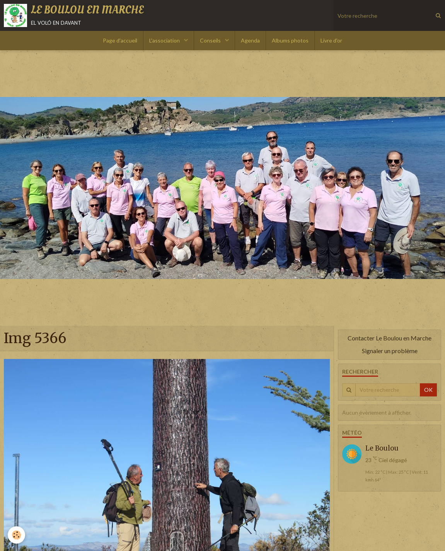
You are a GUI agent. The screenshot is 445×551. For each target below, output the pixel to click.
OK (428, 389)
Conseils (211, 40)
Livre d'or (331, 40)
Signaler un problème (390, 350)
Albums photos (290, 40)
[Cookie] (16, 535)
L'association (165, 40)
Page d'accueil (120, 40)
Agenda (250, 40)
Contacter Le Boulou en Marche (389, 338)
